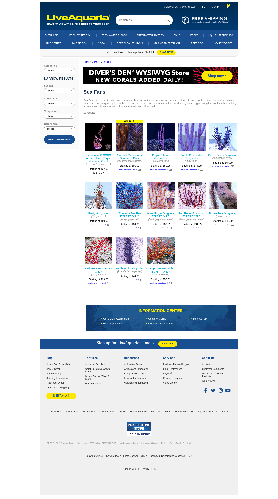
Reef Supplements (113, 323)
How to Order (53, 369)
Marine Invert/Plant (167, 43)
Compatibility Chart (134, 373)
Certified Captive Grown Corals (97, 370)
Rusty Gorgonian (98, 213)
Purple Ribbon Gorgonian (160, 157)
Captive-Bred (224, 43)
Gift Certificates (93, 383)
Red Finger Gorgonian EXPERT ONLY (191, 215)
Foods (194, 35)
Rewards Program (172, 378)
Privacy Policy (149, 469)
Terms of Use (129, 469)
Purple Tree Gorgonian (222, 213)
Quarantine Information (136, 383)
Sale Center (53, 43)
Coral (102, 43)
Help (203, 7)
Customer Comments (213, 369)
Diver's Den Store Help (58, 364)
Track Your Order (55, 383)
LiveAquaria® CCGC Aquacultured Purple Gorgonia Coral (98, 158)
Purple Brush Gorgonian (222, 155)
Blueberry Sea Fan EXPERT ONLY (129, 215)
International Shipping (57, 387)
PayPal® (167, 373)
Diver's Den (52, 35)
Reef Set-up (200, 318)
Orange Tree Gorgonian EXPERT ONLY (160, 270)
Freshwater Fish (80, 35)
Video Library (170, 383)
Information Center (160, 310)
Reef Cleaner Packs (130, 43)
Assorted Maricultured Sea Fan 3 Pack (129, 157)
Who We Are (208, 381)
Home (86, 62)
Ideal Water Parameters (161, 323)
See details (187, 443)
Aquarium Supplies (220, 35)
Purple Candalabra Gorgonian (192, 157)
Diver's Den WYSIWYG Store (97, 377)
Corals (95, 62)
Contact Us (179, 7)
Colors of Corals (157, 318)
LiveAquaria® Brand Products (212, 375)
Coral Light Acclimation (116, 318)
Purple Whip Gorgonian (129, 268)
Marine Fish (79, 43)
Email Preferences (172, 369)
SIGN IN (215, 7)
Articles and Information (136, 369)
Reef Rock (197, 43)
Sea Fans (106, 62)
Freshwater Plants (114, 35)
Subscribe (168, 344)
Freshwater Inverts (150, 35)
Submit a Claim (61, 395)
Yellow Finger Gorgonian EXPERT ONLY (160, 215)
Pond (177, 35)
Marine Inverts (106, 411)
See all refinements (59, 139)
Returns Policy (53, 373)
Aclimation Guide (133, 364)
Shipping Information (57, 378)
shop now (166, 52)
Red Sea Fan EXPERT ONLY (98, 270)
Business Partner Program (176, 364)
